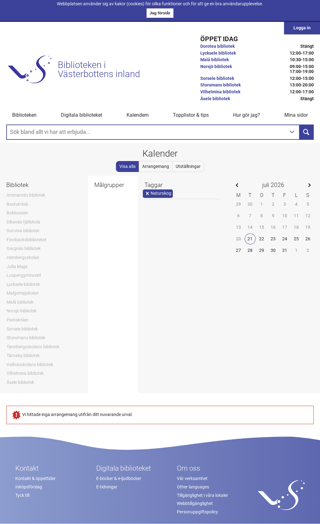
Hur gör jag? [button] (246, 115)
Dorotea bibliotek (217, 46)
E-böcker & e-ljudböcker (118, 478)
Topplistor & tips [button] (191, 115)
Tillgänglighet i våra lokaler (202, 495)
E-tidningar (107, 487)
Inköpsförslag (28, 487)
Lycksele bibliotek (218, 53)
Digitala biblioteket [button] (81, 115)
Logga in (302, 28)
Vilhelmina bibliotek (220, 92)
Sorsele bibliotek (217, 78)
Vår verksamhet (192, 478)
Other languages (193, 487)
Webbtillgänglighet (195, 503)
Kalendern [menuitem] (138, 115)
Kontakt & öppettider (35, 478)
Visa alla (127, 166)
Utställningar (188, 166)
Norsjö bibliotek (216, 66)
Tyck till (22, 495)
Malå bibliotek (214, 59)
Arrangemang (155, 166)
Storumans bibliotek (220, 85)
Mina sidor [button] (296, 115)
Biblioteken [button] (24, 115)
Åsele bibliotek (215, 98)
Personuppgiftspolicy (197, 512)
